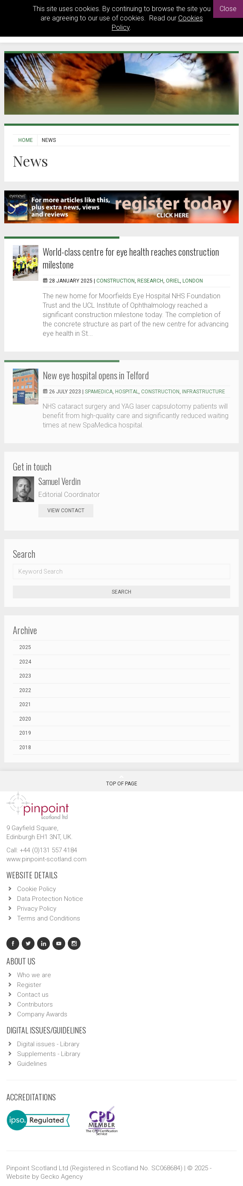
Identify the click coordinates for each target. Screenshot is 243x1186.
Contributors (35, 1004)
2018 (25, 747)
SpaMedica (99, 392)
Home (25, 140)
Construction (115, 281)
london (192, 281)
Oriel (173, 281)
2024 (25, 662)
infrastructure (203, 392)
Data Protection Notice (50, 899)
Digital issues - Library (48, 1044)
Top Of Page (121, 780)
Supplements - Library (48, 1054)
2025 (25, 647)
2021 (25, 704)
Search (121, 592)
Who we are (34, 975)
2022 (25, 690)
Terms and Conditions (48, 918)
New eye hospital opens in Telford (96, 375)
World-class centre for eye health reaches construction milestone (131, 258)
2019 (25, 733)
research (150, 281)
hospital (127, 392)
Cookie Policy (36, 889)
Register (29, 985)
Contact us (33, 994)
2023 (25, 676)
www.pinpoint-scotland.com (46, 859)
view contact (65, 511)
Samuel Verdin (59, 481)
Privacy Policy (36, 908)
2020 (25, 719)
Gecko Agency (61, 1176)
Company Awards (42, 1014)
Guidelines (32, 1064)
